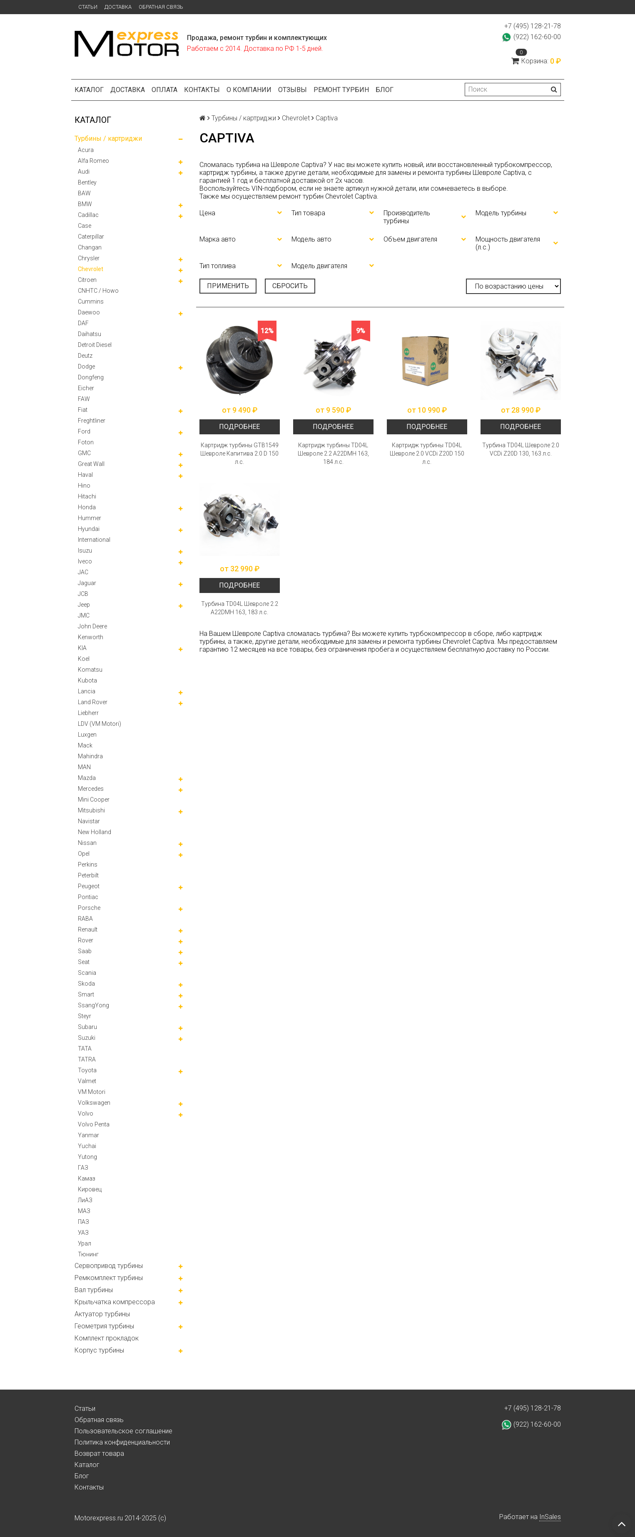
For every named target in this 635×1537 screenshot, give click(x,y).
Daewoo (89, 312)
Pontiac (88, 897)
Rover (85, 940)
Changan (90, 247)
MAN (84, 767)
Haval (85, 474)
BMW (85, 204)
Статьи (87, 7)
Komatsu (90, 669)
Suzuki (86, 1037)
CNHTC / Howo (98, 290)
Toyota (87, 1070)
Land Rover (92, 702)
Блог (384, 90)
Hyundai (89, 529)
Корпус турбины (99, 1350)
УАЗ (83, 1232)
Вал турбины (94, 1290)
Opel (84, 853)
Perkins (87, 864)
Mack (85, 745)
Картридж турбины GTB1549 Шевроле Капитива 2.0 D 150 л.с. (239, 453)
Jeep (84, 604)
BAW (84, 193)
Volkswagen (94, 1102)
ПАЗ (83, 1221)
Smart (86, 994)
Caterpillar (91, 236)
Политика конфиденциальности (122, 1442)
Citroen (87, 280)
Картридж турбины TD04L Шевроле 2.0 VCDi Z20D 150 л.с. (427, 453)
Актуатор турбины (102, 1314)
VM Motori (91, 1092)
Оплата (164, 90)
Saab (85, 951)
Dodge (86, 366)
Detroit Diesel (95, 344)
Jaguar (87, 583)
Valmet (87, 1081)
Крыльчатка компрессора (115, 1302)
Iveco (85, 561)
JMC (84, 615)
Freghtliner (91, 420)
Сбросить (290, 286)
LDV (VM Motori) (99, 723)
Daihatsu (89, 334)
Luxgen (87, 734)
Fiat (82, 409)
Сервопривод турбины (109, 1266)
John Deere (92, 626)
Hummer (89, 518)
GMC (84, 453)
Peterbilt (88, 875)
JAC (83, 572)
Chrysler (89, 258)
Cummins (91, 301)
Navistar (89, 821)
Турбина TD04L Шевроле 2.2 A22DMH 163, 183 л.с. (239, 607)
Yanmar (88, 1135)
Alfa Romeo (93, 160)
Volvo (85, 1113)
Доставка (118, 7)
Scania (87, 972)
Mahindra (90, 756)
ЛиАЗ (85, 1200)
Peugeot (89, 886)
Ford (84, 431)
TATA (85, 1048)
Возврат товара (99, 1453)
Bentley (87, 182)
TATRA (87, 1059)
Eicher (86, 388)
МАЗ (84, 1211)
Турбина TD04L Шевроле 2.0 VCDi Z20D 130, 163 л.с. (520, 449)
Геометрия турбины (104, 1326)
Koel (84, 658)
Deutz (85, 355)
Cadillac (88, 215)
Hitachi (87, 496)
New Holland (94, 832)
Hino (84, 485)
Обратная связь (161, 7)
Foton (86, 442)
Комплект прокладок (107, 1338)
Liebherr (88, 713)
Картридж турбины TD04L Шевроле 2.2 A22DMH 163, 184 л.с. (333, 453)
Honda (87, 507)
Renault (87, 929)
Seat (84, 962)
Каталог (89, 90)
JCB (83, 593)
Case (84, 225)
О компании (249, 90)
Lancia (86, 691)
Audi (84, 171)
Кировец (90, 1189)
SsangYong (93, 1005)
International (94, 539)
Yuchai (87, 1146)
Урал (84, 1243)
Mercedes (91, 788)
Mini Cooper (94, 799)
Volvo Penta (94, 1124)
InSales (550, 1517)
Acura (86, 150)
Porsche (89, 907)
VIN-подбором (274, 188)
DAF (83, 323)
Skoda (86, 983)
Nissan (87, 842)
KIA (82, 648)
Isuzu (85, 550)
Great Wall (91, 464)
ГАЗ (83, 1167)
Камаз (86, 1178)
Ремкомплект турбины (109, 1278)
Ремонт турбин (341, 90)
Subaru (87, 1027)
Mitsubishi (91, 810)
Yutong (87, 1156)
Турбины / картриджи (108, 138)
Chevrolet (90, 269)
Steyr (84, 1016)
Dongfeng (91, 377)
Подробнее (239, 427)
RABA (85, 918)
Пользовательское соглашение (123, 1431)
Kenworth (90, 637)
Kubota (87, 680)
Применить (228, 286)
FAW (84, 399)
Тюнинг (88, 1254)
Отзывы (292, 90)
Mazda (87, 778)
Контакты (202, 90)
